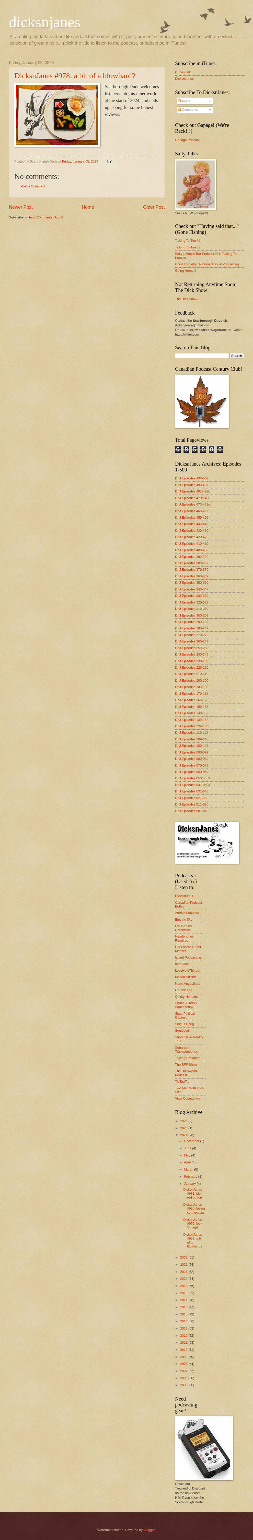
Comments (188, 110)
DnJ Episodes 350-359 (191, 583)
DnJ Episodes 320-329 (191, 602)
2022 (184, 1264)
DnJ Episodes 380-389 (191, 563)
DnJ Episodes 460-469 (191, 511)
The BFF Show (186, 1064)
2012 (184, 1335)
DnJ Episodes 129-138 (191, 726)
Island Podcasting (188, 957)
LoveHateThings (187, 970)
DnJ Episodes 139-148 (191, 720)
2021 (184, 1272)
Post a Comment (33, 186)
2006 (184, 1378)
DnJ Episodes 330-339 (191, 596)
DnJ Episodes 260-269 (191, 641)
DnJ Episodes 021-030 (191, 798)
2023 (184, 1257)
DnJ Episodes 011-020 (191, 804)
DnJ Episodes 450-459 (191, 517)
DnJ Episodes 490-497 (191, 485)
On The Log (183, 990)
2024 (184, 1135)
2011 (184, 1342)
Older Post (154, 207)
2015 (184, 1314)
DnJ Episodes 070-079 (191, 765)
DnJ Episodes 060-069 (191, 772)
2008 (184, 1364)
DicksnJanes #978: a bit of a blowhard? (74, 75)
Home (88, 207)
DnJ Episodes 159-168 (191, 707)
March (189, 1169)
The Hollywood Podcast (186, 1073)
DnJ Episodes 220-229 (191, 667)
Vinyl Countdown (187, 1098)
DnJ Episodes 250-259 (191, 648)
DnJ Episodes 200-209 (191, 680)
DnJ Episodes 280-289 (191, 628)
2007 (184, 1371)
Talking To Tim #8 (187, 247)
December (192, 1141)
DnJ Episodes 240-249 (191, 654)
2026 (184, 1121)
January (190, 1183)
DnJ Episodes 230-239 (191, 661)
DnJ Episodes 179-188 (191, 694)
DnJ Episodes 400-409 (191, 550)
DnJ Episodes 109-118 (191, 739)
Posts (184, 101)
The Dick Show (186, 299)
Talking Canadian (187, 1058)
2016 (184, 1307)
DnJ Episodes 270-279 (191, 635)
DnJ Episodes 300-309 (191, 615)
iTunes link (183, 72)
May (187, 1155)
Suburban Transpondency (186, 1049)
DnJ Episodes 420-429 (191, 537)
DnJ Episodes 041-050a (192, 785)
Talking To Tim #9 (187, 241)
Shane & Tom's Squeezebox (186, 1005)
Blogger (149, 1530)
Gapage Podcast (187, 140)
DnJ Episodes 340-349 (191, 589)
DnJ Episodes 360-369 (191, 576)
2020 (184, 1279)
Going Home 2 (185, 271)
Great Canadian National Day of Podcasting (207, 264)
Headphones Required (184, 938)
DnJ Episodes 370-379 (191, 569)
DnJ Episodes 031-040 (191, 791)
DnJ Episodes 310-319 (191, 609)
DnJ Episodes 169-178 (191, 700)
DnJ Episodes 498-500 (191, 478)
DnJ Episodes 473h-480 (192, 498)
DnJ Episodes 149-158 (191, 713)
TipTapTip (182, 1081)
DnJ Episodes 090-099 (191, 752)
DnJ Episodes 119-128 (191, 732)
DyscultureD (184, 896)
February (191, 1177)
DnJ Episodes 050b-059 (192, 778)
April (187, 1162)
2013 (184, 1328)
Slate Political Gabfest (185, 1015)
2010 (184, 1350)
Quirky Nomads (186, 997)
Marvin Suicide (186, 977)
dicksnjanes (44, 22)
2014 (184, 1321)
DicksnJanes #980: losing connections (194, 1208)
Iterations (182, 964)
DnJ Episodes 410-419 (191, 544)
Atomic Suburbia (187, 913)
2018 (184, 1293)
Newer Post (21, 207)
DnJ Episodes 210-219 (191, 674)
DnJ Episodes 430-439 (191, 530)
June (188, 1148)
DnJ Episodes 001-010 (191, 811)
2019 (184, 1286)
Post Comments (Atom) (46, 217)
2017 (184, 1300)
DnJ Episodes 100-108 (191, 746)
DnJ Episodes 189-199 (191, 687)
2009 (184, 1357)
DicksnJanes (184, 78)
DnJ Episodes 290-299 (191, 622)
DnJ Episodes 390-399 (191, 557)
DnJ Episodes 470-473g (192, 504)
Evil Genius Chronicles (183, 928)
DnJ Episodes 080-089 (191, 759)
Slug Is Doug (184, 1024)
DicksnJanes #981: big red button (192, 1193)
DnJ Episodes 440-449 (191, 524)
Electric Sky (183, 919)
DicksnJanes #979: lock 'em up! (192, 1224)
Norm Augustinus (187, 983)
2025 (184, 1128)
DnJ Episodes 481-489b (192, 491)
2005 (184, 1385)
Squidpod (182, 1030)
